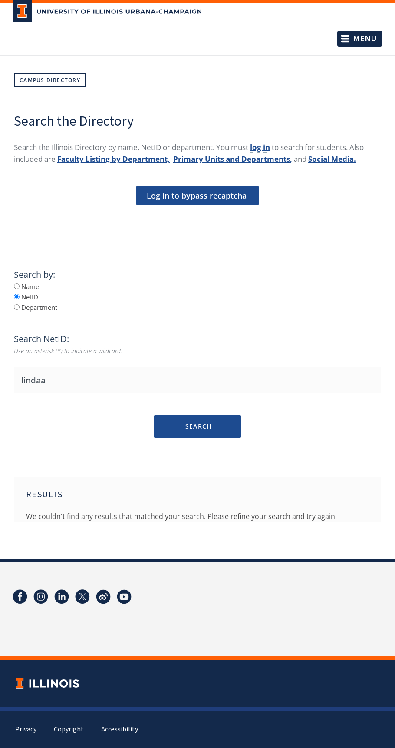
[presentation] (197, 219)
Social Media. (332, 159)
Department (35, 307)
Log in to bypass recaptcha (198, 195)
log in (260, 147)
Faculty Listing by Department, (113, 159)
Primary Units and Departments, (232, 159)
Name (26, 286)
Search (197, 426)
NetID (26, 297)
